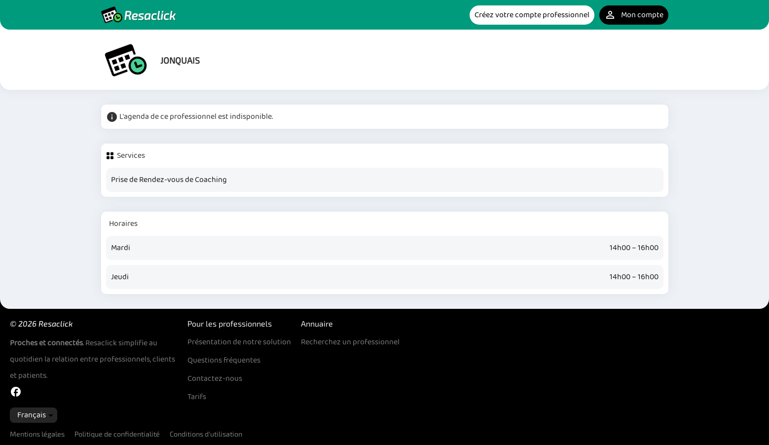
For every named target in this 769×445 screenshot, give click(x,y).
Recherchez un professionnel (350, 342)
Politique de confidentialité (117, 434)
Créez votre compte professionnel (532, 15)
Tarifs (196, 397)
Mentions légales (37, 434)
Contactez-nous (214, 378)
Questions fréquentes (223, 360)
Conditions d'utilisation (206, 434)
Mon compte (633, 15)
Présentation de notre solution (239, 342)
